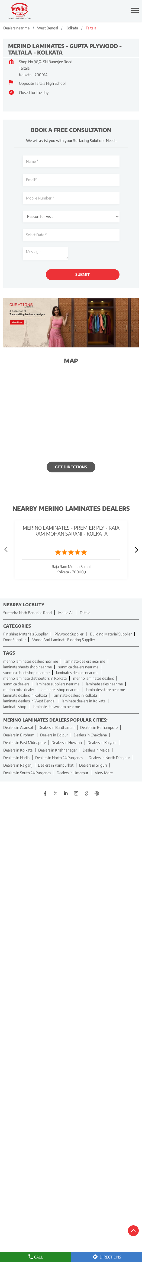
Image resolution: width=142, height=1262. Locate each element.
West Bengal (47, 28)
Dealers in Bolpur (54, 735)
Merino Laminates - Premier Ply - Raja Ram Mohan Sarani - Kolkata (71, 531)
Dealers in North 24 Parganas (59, 757)
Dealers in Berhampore (99, 727)
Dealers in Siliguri (93, 765)
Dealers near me (16, 28)
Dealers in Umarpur (72, 772)
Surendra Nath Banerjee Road (27, 612)
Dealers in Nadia (16, 757)
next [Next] (135, 550)
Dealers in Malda (96, 750)
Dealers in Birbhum (18, 735)
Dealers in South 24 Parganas (27, 772)
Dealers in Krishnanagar (57, 750)
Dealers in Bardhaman (56, 727)
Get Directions (71, 467)
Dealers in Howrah (66, 742)
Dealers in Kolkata (18, 750)
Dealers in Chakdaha (90, 735)
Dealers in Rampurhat (55, 765)
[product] (71, 216)
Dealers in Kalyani (102, 742)
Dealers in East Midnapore (24, 742)
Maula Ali (65, 612)
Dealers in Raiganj (17, 765)
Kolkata (72, 28)
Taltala (85, 612)
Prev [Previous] (6, 550)
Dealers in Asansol (18, 727)
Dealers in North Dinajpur (109, 757)
